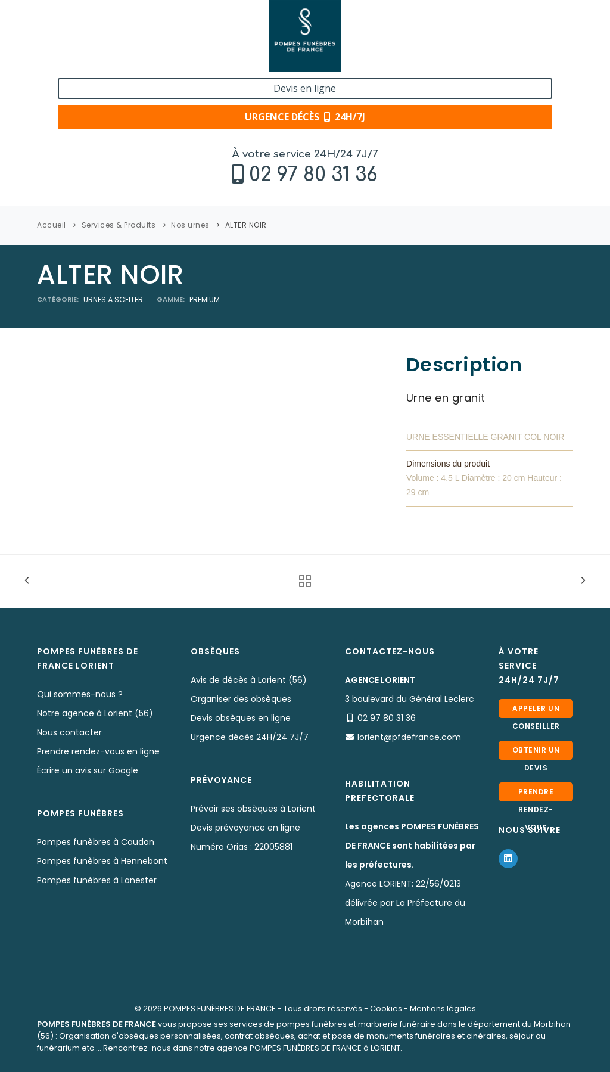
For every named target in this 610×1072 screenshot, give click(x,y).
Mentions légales (443, 1008)
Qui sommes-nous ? (80, 694)
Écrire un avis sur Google (87, 770)
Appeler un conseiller (536, 710)
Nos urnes (190, 225)
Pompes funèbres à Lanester (97, 880)
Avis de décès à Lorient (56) (249, 680)
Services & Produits (119, 225)
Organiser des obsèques (241, 699)
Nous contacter (69, 732)
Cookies (386, 1008)
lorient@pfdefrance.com (409, 737)
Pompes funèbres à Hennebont (102, 861)
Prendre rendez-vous (536, 794)
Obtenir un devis (536, 752)
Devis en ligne (508, 22)
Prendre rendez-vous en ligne (98, 751)
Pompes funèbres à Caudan (95, 842)
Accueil (51, 225)
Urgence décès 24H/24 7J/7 (250, 737)
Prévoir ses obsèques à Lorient (253, 809)
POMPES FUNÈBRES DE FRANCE (220, 1008)
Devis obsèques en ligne (241, 718)
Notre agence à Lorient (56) (95, 713)
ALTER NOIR (246, 225)
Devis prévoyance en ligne (245, 828)
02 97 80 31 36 (110, 39)
